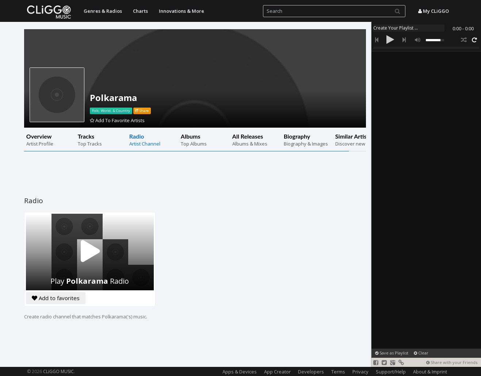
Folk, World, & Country (111, 110)
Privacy (360, 371)
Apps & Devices (239, 371)
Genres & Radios (103, 11)
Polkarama (113, 98)
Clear (421, 353)
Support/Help (391, 371)
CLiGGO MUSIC (58, 371)
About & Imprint (430, 371)
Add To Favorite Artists (117, 120)
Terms (338, 371)
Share (142, 110)
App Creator (277, 371)
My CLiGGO (433, 11)
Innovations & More (181, 11)
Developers (311, 371)
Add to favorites (56, 298)
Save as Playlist (391, 353)
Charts (140, 11)
